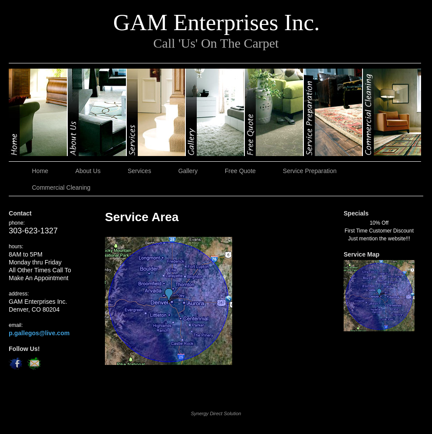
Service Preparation (333, 112)
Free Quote (274, 112)
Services (156, 112)
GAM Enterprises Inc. (216, 22)
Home (38, 112)
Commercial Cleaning (392, 112)
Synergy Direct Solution (216, 413)
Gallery (215, 112)
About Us (97, 112)
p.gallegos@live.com (39, 333)
